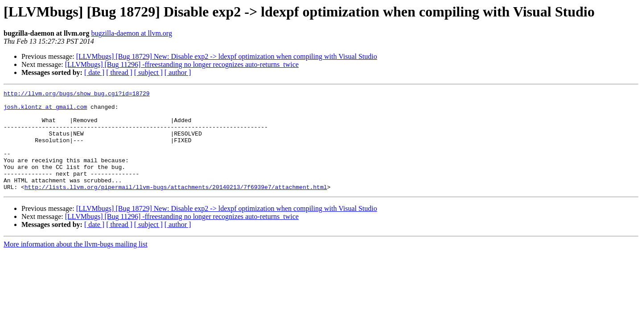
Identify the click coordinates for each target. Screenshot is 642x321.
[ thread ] (119, 72)
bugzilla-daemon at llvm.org (131, 33)
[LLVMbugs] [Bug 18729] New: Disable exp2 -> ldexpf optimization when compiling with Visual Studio (226, 56)
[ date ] (94, 72)
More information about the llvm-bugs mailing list (76, 264)
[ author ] (178, 72)
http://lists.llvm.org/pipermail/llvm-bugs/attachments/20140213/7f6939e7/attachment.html (176, 207)
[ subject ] (148, 72)
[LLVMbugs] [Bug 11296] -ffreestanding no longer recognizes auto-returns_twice (182, 64)
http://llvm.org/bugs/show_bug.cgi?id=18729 (77, 95)
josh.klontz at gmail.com (45, 111)
